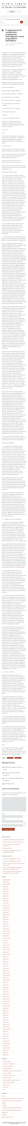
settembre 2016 (6, 938)
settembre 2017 (6, 914)
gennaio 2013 (6, 1024)
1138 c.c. (10, 708)
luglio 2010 (5, 1052)
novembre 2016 (6, 933)
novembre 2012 (6, 1029)
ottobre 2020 (6, 882)
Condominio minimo (8, 783)
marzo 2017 (5, 924)
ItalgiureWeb (5, 1112)
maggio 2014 (6, 987)
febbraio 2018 (6, 905)
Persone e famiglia (7, 1073)
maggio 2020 (6, 891)
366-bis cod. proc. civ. (16, 496)
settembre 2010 (6, 1048)
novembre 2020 (6, 879)
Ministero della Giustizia (7, 1117)
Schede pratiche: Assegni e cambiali (11, 1080)
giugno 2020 (6, 889)
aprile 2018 (5, 900)
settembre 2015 (6, 954)
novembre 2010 (6, 1043)
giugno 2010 (6, 1055)
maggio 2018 (6, 898)
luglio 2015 (5, 956)
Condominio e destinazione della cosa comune (13, 768)
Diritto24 (4, 1103)
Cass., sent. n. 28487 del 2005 (17, 567)
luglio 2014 (5, 982)
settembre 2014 (6, 980)
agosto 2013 (6, 1008)
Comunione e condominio (16, 43)
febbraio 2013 (6, 1022)
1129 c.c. (9, 706)
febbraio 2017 (6, 926)
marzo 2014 (5, 991)
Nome (4, 814)
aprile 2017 (5, 921)
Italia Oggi (4, 1114)
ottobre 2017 (6, 912)
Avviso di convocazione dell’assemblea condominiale (13, 779)
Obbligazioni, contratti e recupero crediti (12, 1070)
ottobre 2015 (6, 952)
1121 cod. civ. (9, 388)
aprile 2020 (5, 893)
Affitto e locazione (7, 1061)
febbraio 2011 (6, 1036)
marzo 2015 (5, 966)
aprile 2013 (5, 1017)
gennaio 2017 (6, 928)
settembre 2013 (6, 1006)
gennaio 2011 (6, 1038)
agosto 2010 (6, 1050)
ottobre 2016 (6, 935)
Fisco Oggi (4, 1105)
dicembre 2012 (6, 1027)
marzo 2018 (5, 903)
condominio (10, 757)
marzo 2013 (5, 1020)
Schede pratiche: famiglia (8, 1082)
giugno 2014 (6, 984)
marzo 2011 (5, 1034)
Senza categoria (6, 1085)
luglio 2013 (5, 1010)
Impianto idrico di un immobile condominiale (11, 774)
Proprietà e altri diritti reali (9, 1075)
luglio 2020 (5, 886)
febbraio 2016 (6, 945)
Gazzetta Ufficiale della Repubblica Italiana (11, 1110)
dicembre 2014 (6, 973)
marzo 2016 (5, 942)
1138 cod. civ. (16, 602)
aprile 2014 (5, 989)
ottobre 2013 (6, 1003)
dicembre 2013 (6, 999)
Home (7, 43)
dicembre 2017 (6, 907)
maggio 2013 (6, 1015)
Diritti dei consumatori (8, 1066)
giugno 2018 (6, 896)
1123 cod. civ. (21, 298)
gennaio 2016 (6, 947)
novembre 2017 (6, 910)
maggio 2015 (6, 961)
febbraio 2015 (6, 968)
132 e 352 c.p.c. (9, 454)
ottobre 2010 (6, 1045)
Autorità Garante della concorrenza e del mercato (13, 1098)
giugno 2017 (6, 917)
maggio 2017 (6, 919)
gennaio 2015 (6, 970)
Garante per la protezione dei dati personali (12, 1107)
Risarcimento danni (7, 1077)
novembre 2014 (6, 975)
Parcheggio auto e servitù (14, 858)
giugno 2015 (6, 959)
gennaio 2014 (6, 996)
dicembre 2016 (6, 931)
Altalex (3, 1096)
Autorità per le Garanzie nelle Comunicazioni (12, 1100)
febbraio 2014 (6, 994)
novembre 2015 (6, 949)
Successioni (5, 1087)
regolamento (18, 757)
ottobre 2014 (6, 977)
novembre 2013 (6, 1001)
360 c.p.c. (19, 454)
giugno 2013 (6, 1013)
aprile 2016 (5, 940)
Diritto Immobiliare (10, 45)
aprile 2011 (5, 1031)
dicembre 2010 (6, 1041)
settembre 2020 (6, 884)
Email (3, 819)
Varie (4, 1089)
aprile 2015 (5, 963)
